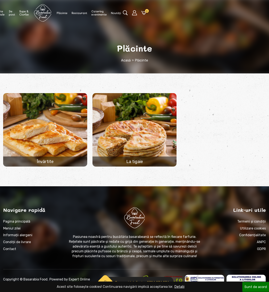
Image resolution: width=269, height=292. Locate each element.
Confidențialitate (252, 238)
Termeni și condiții (251, 224)
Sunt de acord (255, 287)
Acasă (126, 60)
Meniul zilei (12, 231)
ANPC (261, 244)
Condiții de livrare (17, 244)
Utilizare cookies (253, 231)
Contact (9, 251)
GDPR (261, 251)
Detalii (179, 287)
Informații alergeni (17, 238)
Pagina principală (16, 224)
